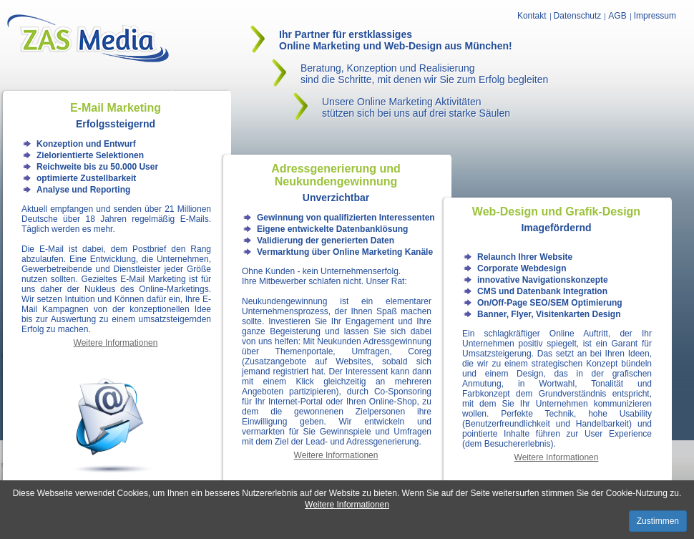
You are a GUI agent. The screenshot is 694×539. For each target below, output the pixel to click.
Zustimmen (658, 521)
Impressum (655, 16)
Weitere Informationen (347, 505)
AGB (617, 16)
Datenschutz (578, 16)
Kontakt (532, 16)
